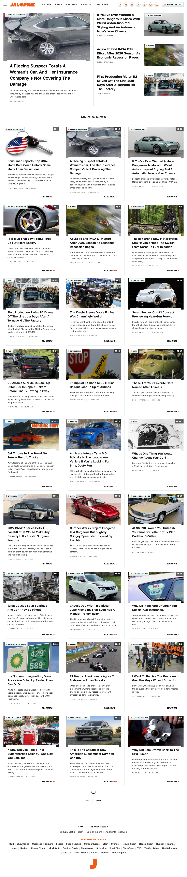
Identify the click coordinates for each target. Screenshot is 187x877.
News (58, 4)
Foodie (59, 844)
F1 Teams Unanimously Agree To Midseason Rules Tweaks (92, 678)
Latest (46, 4)
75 (181, 496)
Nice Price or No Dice (141, 496)
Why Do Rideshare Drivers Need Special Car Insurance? (154, 608)
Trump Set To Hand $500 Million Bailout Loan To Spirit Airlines (92, 385)
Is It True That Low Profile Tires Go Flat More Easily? (29, 241)
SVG (139, 848)
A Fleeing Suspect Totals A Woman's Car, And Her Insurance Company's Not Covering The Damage (44, 75)
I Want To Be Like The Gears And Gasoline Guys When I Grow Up (154, 678)
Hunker (160, 844)
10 (181, 574)
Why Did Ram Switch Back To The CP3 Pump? (155, 752)
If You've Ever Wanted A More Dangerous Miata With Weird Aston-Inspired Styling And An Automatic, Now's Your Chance (118, 23)
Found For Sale (154, 15)
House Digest (146, 844)
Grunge (115, 844)
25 (181, 351)
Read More (47, 197)
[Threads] (144, 4)
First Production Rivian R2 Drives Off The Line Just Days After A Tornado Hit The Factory (117, 83)
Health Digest (129, 844)
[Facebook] (120, 4)
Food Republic (73, 844)
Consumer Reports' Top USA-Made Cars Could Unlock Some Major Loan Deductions (29, 165)
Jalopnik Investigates (17, 207)
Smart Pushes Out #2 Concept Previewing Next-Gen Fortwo (153, 314)
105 (56, 421)
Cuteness (37, 844)
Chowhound (23, 844)
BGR (11, 844)
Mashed (24, 848)
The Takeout (81, 852)
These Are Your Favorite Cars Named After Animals (152, 385)
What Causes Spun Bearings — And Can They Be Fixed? (29, 607)
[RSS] (156, 4)
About (82, 826)
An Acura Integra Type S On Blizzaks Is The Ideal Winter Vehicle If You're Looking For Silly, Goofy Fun (90, 459)
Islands (171, 844)
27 (119, 574)
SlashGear (128, 848)
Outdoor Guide (70, 848)
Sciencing (101, 848)
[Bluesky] (126, 4)
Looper (13, 848)
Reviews (71, 4)
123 (180, 421)
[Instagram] (150, 4)
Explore (49, 844)
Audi (9, 351)
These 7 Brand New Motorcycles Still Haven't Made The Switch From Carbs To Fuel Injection (155, 243)
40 (118, 351)
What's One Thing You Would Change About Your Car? (152, 455)
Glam (105, 844)
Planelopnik (75, 351)
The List (67, 852)
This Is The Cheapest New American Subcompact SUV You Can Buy (92, 754)
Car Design (12, 496)
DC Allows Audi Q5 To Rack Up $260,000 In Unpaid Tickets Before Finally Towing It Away (29, 387)
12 (119, 129)
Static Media (75, 831)
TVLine (94, 852)
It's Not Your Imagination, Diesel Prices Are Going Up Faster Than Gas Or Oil (30, 680)
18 (181, 129)
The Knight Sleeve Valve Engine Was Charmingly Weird (92, 314)
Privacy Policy (99, 827)
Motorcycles (138, 207)
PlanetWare (87, 848)
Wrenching (137, 644)
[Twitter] (138, 4)
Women (105, 852)
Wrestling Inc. (119, 852)
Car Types (101, 4)
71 (56, 496)
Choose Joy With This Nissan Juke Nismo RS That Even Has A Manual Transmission (92, 609)
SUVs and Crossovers (79, 718)
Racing (151, 46)
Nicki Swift (54, 848)
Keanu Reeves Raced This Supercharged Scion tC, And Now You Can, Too (31, 754)
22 (118, 421)
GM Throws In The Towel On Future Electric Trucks (27, 455)
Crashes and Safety (16, 15)
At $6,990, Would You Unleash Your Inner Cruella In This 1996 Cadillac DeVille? (153, 532)
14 (181, 280)
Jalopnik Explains (15, 129)
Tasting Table (151, 848)
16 (119, 718)
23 (56, 280)
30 (56, 351)
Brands (86, 4)
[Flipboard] (132, 4)
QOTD (135, 351)
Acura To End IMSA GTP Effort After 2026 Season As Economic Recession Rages (118, 53)
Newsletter (172, 4)
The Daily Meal (170, 848)
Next (98, 800)
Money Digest (38, 848)
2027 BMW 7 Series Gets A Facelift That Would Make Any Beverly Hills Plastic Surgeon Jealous (29, 534)
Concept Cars (138, 280)
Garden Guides (92, 844)
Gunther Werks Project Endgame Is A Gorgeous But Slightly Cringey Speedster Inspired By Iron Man (92, 534)
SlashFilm (115, 848)
